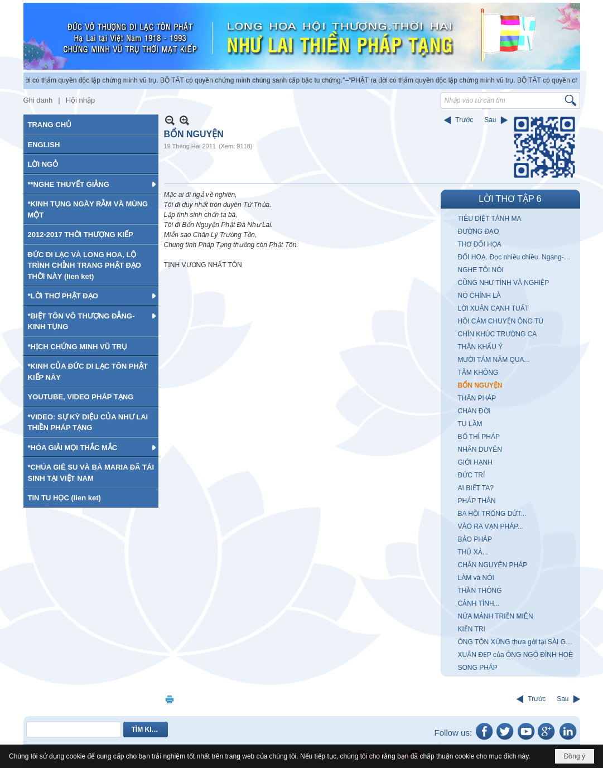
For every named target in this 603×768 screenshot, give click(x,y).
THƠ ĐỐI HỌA (479, 244)
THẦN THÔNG (480, 591)
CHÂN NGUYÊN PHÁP (493, 565)
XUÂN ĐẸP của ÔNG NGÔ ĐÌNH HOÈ (515, 655)
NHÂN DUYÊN (480, 449)
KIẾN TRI (471, 629)
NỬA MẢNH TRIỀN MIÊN (495, 616)
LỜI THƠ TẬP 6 (510, 199)
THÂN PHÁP (477, 398)
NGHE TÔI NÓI (481, 270)
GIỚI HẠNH (475, 462)
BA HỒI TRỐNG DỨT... (492, 514)
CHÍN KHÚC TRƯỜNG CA (497, 334)
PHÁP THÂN (477, 501)
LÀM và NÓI (476, 578)
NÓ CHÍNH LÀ (479, 296)
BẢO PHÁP (475, 539)
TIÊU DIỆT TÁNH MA (490, 219)
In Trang (169, 699)
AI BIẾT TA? (476, 488)
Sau (490, 120)
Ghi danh (38, 100)
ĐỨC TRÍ (471, 475)
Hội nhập (80, 100)
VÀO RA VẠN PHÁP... (490, 526)
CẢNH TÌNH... (479, 603)
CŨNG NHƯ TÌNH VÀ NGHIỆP (503, 283)
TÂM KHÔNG (478, 372)
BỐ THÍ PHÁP (479, 437)
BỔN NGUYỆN (480, 385)
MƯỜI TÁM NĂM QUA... (494, 360)
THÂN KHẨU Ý (480, 347)
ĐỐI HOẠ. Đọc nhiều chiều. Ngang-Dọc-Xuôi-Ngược (517, 257)
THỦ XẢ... (473, 552)
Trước (464, 120)
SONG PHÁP (478, 668)
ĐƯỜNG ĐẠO (478, 231)
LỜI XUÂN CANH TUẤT (493, 308)
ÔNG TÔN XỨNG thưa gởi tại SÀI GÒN (517, 642)
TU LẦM (470, 424)
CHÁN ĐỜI (474, 411)
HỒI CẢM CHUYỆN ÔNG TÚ (501, 321)
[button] (90, 184)
